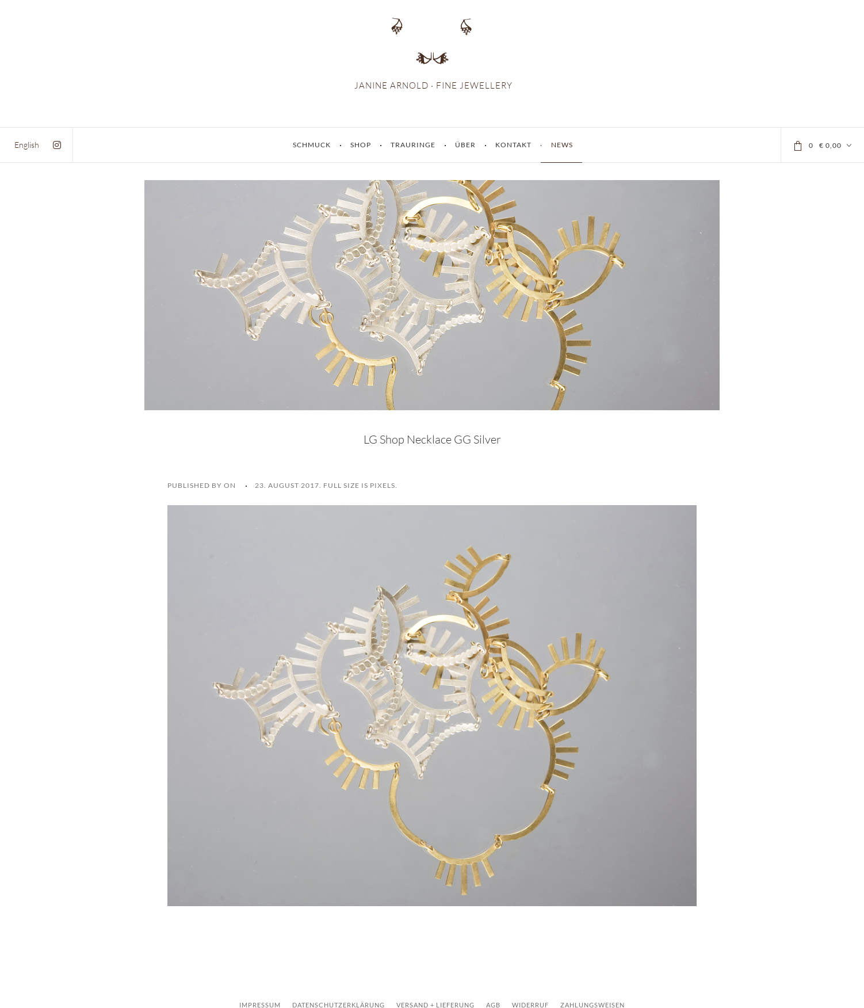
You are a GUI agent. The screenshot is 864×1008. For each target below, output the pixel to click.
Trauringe (413, 144)
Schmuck (312, 144)
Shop (360, 144)
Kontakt (513, 144)
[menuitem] (27, 144)
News (562, 144)
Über (465, 144)
